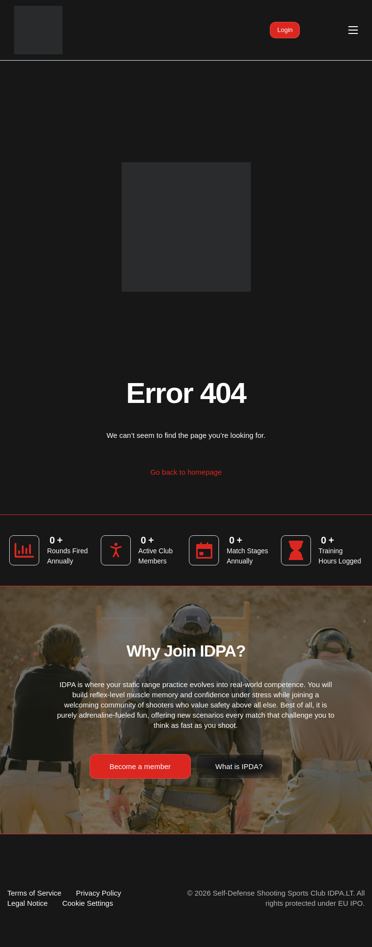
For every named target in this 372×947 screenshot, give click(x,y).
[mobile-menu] (342, 30)
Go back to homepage (186, 472)
